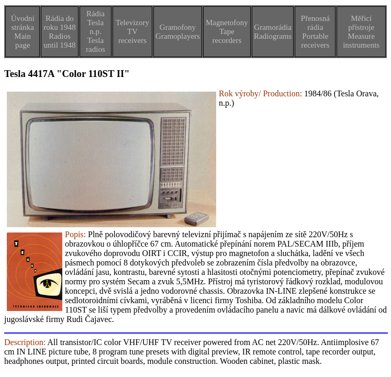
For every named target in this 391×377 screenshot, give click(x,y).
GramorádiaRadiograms (273, 31)
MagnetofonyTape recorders (227, 31)
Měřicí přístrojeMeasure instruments (361, 31)
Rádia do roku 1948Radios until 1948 (59, 31)
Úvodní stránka (23, 22)
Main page (22, 40)
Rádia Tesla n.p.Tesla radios (95, 31)
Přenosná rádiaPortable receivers (315, 31)
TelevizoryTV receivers (132, 31)
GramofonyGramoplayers (177, 31)
